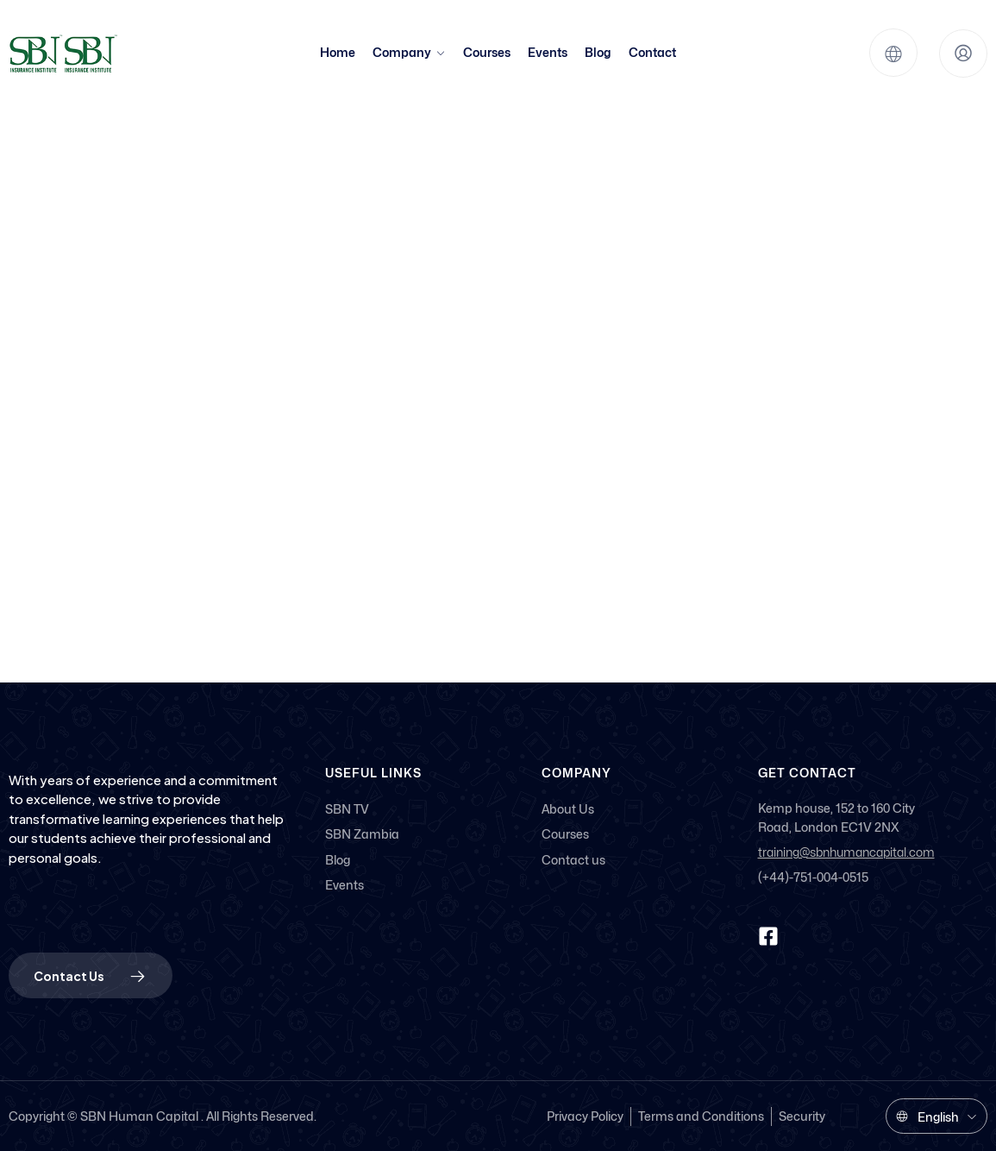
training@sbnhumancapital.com (846, 853)
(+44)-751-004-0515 (813, 877)
